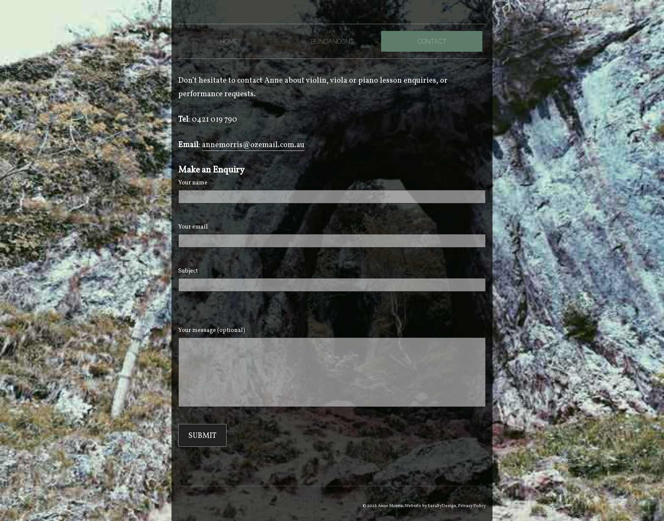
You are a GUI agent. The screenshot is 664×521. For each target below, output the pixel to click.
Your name (331, 191)
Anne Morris (390, 506)
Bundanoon (330, 41)
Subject (331, 279)
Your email (331, 235)
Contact (432, 41)
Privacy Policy (472, 506)
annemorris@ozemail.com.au (253, 145)
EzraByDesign (442, 506)
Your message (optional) (331, 366)
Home (229, 41)
